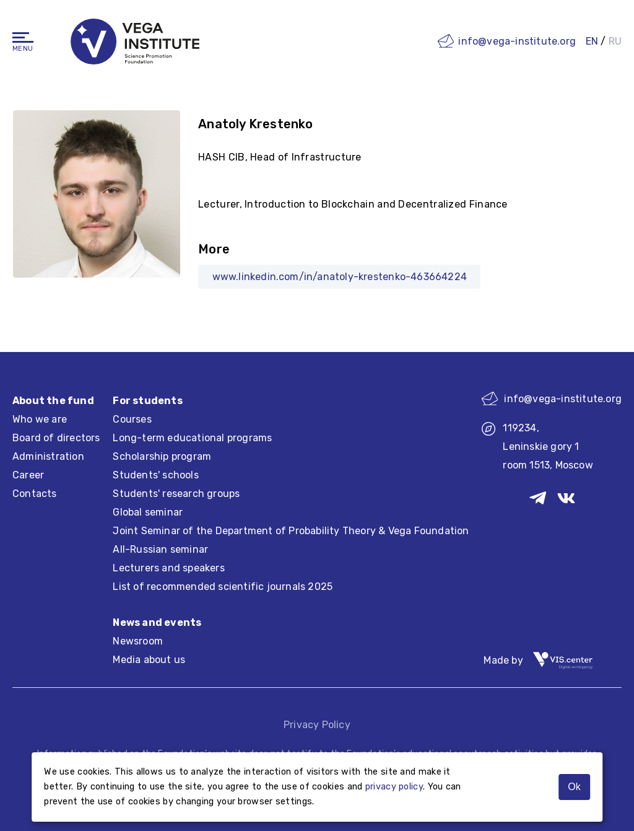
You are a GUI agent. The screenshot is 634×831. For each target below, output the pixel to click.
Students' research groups (176, 493)
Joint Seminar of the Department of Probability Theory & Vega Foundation (291, 531)
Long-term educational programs (192, 438)
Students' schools (155, 475)
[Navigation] (22, 37)
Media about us (149, 660)
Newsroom (138, 641)
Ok (574, 786)
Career (28, 475)
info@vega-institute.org (517, 41)
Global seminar (148, 512)
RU (615, 41)
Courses (132, 419)
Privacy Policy (317, 725)
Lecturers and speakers (168, 568)
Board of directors (56, 438)
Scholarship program (162, 456)
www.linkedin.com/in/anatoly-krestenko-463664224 (339, 277)
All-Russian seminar (160, 549)
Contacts (34, 493)
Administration (48, 456)
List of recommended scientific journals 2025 (222, 586)
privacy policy (394, 786)
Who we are (39, 419)
